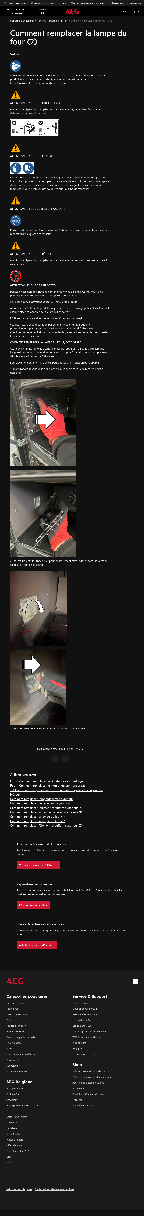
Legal (9, 1156)
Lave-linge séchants (16, 1014)
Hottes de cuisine (15, 1031)
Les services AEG (81, 1019)
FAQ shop (77, 1099)
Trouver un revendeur (83, 1054)
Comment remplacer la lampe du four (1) (37, 816)
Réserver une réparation (84, 1014)
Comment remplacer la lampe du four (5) (37, 821)
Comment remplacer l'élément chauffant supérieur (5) (46, 807)
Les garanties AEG (82, 1025)
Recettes (10, 1111)
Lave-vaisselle (14, 1042)
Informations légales (19, 1189)
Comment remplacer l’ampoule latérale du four (41, 799)
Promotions (133, 3)
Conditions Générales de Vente (88, 1093)
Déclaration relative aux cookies (54, 1189)
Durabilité (11, 1122)
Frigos (9, 1048)
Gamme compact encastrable (21, 1037)
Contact (10, 1162)
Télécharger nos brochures (86, 1037)
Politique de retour (82, 1105)
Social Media (13, 1133)
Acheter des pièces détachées (88, 1082)
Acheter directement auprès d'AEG (90, 1071)
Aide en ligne (79, 1042)
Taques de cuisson (16, 1025)
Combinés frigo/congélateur (20, 1054)
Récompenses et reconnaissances (23, 1105)
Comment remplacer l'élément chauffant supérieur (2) (46, 825)
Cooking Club (13, 1093)
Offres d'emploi (14, 1145)
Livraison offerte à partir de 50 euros (48, 3)
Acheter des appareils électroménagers (92, 1076)
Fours (9, 1019)
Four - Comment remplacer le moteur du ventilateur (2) (47, 785)
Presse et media (14, 1139)
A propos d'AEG (14, 1088)
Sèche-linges (13, 1008)
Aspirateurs (12, 1065)
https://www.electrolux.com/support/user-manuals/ (39, 83)
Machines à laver (15, 1002)
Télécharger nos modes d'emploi (89, 1031)
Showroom (11, 1099)
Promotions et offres (16, 1071)
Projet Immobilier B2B (17, 1150)
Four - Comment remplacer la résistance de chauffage (46, 781)
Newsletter (12, 1128)
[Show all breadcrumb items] (5, 20)
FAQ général (78, 1048)
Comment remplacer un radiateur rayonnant (40, 803)
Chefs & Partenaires (16, 1116)
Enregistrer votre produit (85, 1008)
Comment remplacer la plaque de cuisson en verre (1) (46, 812)
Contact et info (80, 1002)
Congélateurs (13, 1059)
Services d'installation (15, 3)
